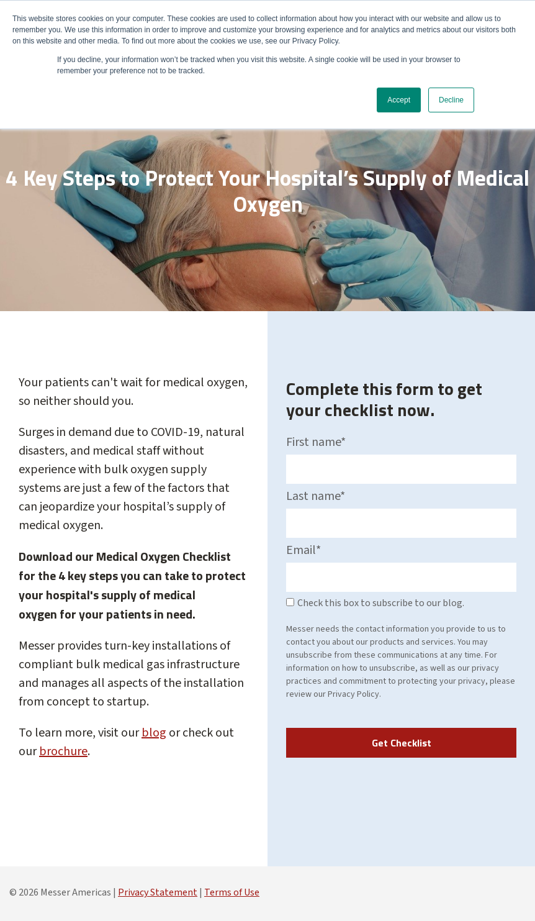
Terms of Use (231, 892)
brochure (63, 751)
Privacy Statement (157, 892)
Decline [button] (451, 100)
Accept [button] (398, 100)
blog (154, 733)
